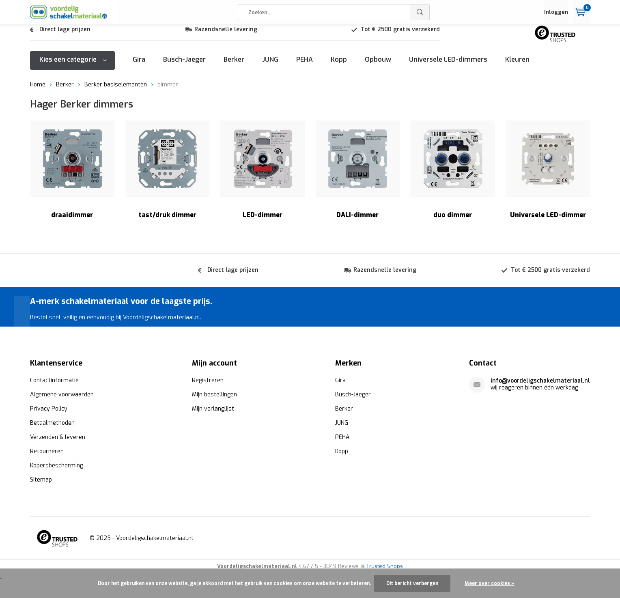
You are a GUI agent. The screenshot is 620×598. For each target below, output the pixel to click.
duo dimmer (453, 176)
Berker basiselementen (115, 91)
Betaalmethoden (52, 429)
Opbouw (378, 65)
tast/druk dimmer (167, 176)
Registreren (208, 386)
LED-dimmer (262, 176)
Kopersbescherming (56, 471)
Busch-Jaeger (184, 65)
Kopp (339, 65)
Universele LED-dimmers (448, 65)
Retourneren (47, 457)
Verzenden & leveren (57, 443)
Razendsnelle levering (225, 35)
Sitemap (41, 486)
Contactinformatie (54, 386)
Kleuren (517, 65)
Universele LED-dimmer (548, 176)
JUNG (270, 65)
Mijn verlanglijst (213, 415)
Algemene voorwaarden (62, 400)
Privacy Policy (48, 415)
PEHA (304, 65)
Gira (139, 65)
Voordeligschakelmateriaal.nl (154, 544)
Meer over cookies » (489, 583)
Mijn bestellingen (214, 400)
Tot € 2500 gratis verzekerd (400, 35)
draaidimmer (72, 176)
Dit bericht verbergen (412, 583)
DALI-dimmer (358, 176)
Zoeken (420, 12)
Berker (234, 65)
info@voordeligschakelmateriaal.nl (540, 386)
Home (37, 91)
